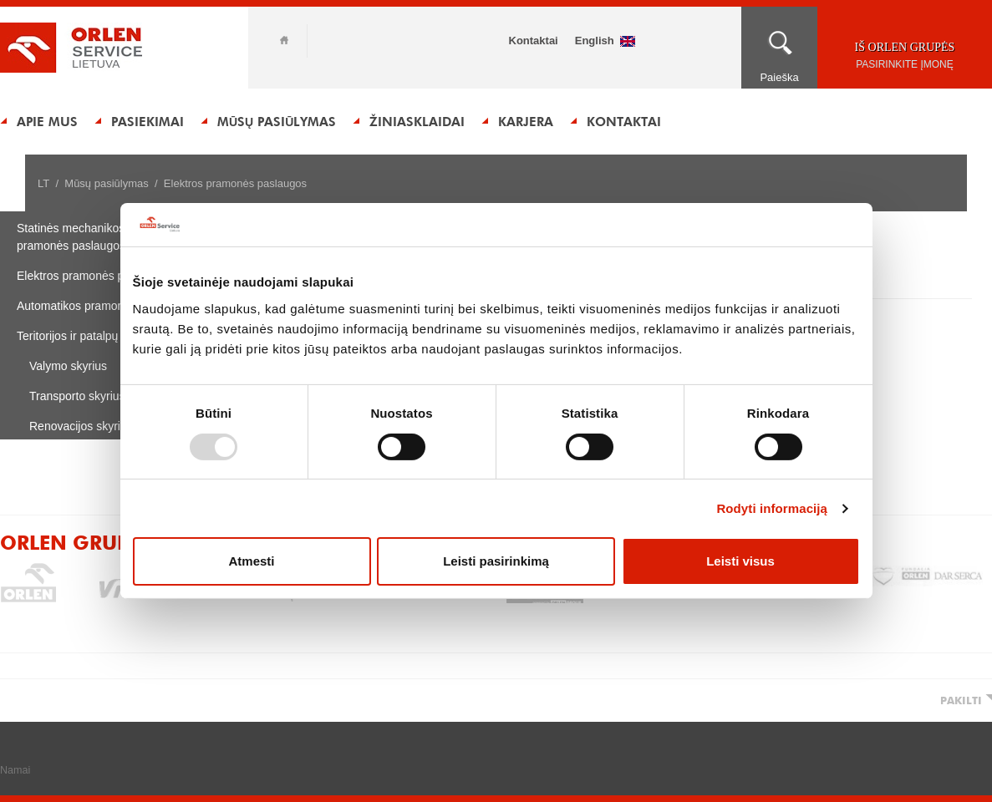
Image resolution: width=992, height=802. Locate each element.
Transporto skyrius (77, 396)
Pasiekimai (147, 121)
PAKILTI (961, 700)
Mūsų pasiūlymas (276, 121)
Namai (15, 770)
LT (43, 183)
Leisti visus (740, 561)
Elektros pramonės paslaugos (93, 275)
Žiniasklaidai (417, 121)
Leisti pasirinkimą (496, 561)
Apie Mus (47, 121)
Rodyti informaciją (771, 508)
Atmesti (251, 561)
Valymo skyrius (68, 366)
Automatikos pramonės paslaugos (105, 305)
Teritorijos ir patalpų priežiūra (91, 336)
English (594, 40)
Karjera (525, 121)
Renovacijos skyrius (81, 426)
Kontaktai (533, 40)
